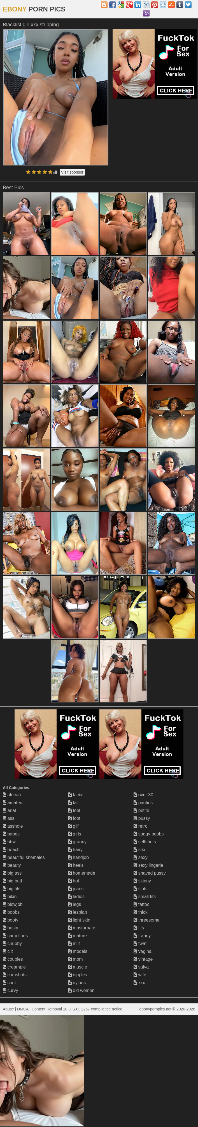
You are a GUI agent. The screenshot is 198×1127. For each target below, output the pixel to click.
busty (10, 927)
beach (11, 849)
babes (11, 834)
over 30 (143, 794)
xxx (139, 982)
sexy (140, 857)
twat (140, 943)
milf (74, 943)
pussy (142, 818)
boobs (11, 912)
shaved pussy (150, 873)
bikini (10, 896)
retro (140, 826)
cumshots (15, 974)
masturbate (81, 927)
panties (143, 802)
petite (141, 810)
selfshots (145, 841)
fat (73, 802)
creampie (14, 967)
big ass (12, 873)
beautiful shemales (24, 857)
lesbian (77, 912)
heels (76, 865)
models (77, 951)
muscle (77, 967)
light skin (79, 920)
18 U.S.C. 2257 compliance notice (92, 1009)
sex (139, 849)
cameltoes (15, 935)
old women (81, 990)
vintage (143, 959)
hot (73, 881)
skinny (142, 881)
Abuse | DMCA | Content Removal (32, 1009)
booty (10, 920)
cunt (9, 982)
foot (74, 818)
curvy (10, 990)
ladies (76, 896)
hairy (75, 849)
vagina (143, 951)
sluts (140, 888)
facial (75, 794)
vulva (141, 967)
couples (13, 959)
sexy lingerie (148, 865)
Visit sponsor (72, 172)
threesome (146, 920)
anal (9, 810)
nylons (77, 982)
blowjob (13, 904)
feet (74, 810)
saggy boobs (149, 834)
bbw (9, 841)
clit (8, 951)
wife (140, 974)
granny (77, 841)
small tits (145, 896)
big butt (12, 881)
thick (140, 912)
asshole (13, 826)
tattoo (141, 904)
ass (8, 818)
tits (139, 927)
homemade (81, 873)
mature (77, 935)
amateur (13, 802)
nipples (77, 974)
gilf (73, 826)
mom (75, 959)
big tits (11, 888)
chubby (12, 943)
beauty (12, 865)
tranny (142, 935)
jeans (76, 888)
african (12, 794)
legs (74, 904)
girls (74, 834)
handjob (78, 857)
